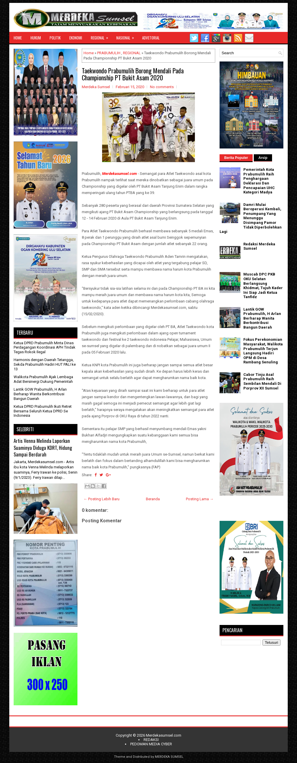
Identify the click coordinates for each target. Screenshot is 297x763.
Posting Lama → (199, 499)
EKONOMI (75, 38)
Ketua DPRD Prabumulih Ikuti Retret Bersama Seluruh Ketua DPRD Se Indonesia (43, 411)
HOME (18, 38)
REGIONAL (101, 36)
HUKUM (35, 38)
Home (89, 53)
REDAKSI (151, 739)
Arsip (262, 158)
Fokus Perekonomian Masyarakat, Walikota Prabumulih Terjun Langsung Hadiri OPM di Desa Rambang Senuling (263, 350)
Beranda (153, 499)
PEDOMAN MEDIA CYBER (151, 744)
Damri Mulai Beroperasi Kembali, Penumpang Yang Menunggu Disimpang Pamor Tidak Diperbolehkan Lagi (251, 218)
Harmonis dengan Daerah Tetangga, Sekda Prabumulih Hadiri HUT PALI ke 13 (45, 364)
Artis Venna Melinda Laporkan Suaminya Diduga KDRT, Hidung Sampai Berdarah (43, 447)
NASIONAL (127, 36)
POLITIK (55, 38)
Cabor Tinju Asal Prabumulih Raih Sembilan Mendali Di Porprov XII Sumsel (262, 381)
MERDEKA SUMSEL (169, 757)
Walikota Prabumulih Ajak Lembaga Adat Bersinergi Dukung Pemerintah (43, 379)
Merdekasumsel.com (163, 735)
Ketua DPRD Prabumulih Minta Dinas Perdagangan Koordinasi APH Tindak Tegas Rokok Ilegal (44, 347)
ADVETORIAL (151, 38)
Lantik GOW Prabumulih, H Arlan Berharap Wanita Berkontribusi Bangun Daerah (40, 393)
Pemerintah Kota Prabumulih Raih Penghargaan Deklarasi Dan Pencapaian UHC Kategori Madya (259, 180)
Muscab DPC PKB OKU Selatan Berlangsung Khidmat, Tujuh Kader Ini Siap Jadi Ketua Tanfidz (263, 285)
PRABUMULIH (108, 53)
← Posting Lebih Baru (101, 499)
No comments (162, 87)
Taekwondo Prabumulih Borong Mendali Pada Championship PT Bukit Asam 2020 (133, 74)
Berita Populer (236, 158)
